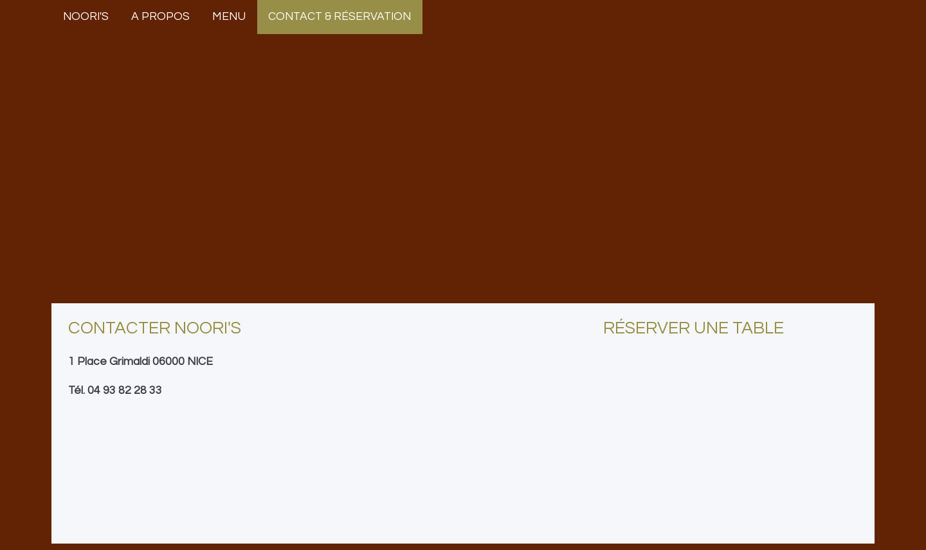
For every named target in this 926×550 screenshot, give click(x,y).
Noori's (86, 16)
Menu (229, 16)
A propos (160, 16)
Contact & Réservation (339, 16)
